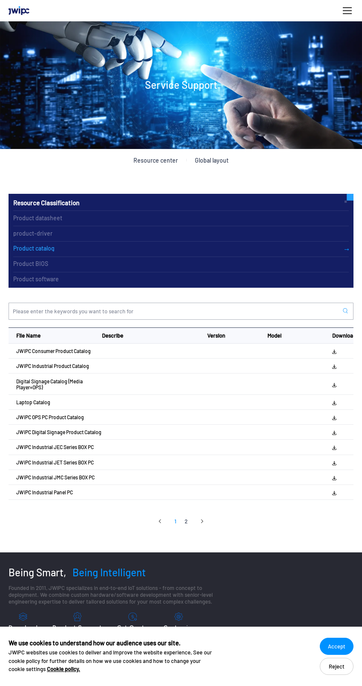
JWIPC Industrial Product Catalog (52, 366)
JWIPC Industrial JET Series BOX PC (55, 462)
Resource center (155, 160)
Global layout (212, 160)
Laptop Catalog (33, 402)
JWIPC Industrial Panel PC (44, 492)
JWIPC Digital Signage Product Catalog (58, 432)
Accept (336, 646)
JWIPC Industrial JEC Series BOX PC (55, 447)
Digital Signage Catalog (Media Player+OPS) (49, 384)
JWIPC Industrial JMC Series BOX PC (55, 477)
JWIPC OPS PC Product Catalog (50, 417)
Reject (337, 666)
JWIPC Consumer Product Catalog (53, 351)
